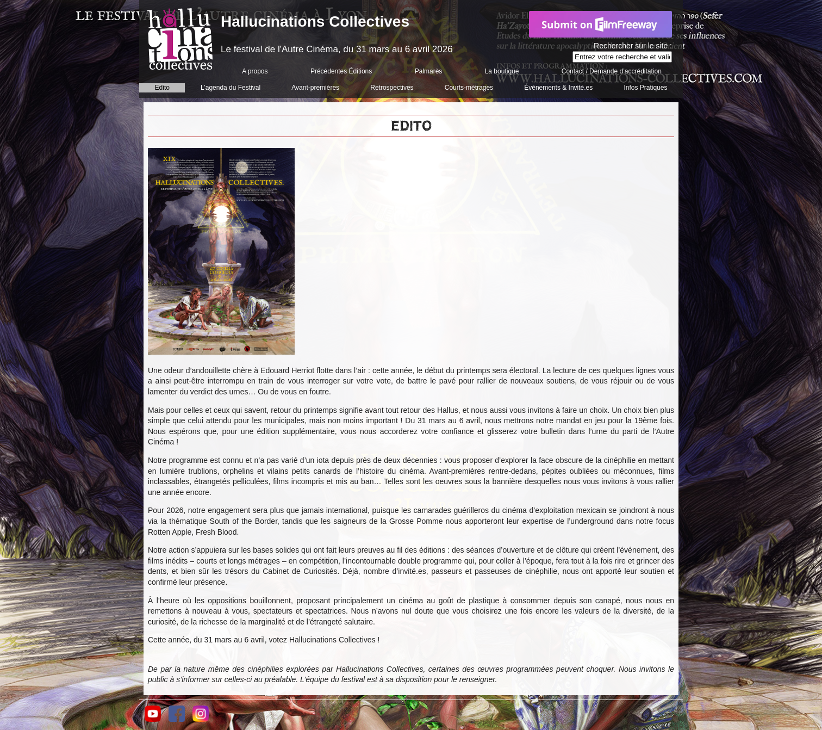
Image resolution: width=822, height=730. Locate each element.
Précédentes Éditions (341, 71)
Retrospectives (391, 87)
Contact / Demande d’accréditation (612, 71)
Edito (162, 87)
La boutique (502, 71)
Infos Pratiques (645, 87)
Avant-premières (315, 87)
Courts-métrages (469, 87)
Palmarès (429, 71)
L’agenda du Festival (230, 87)
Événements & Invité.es (558, 87)
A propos (254, 71)
